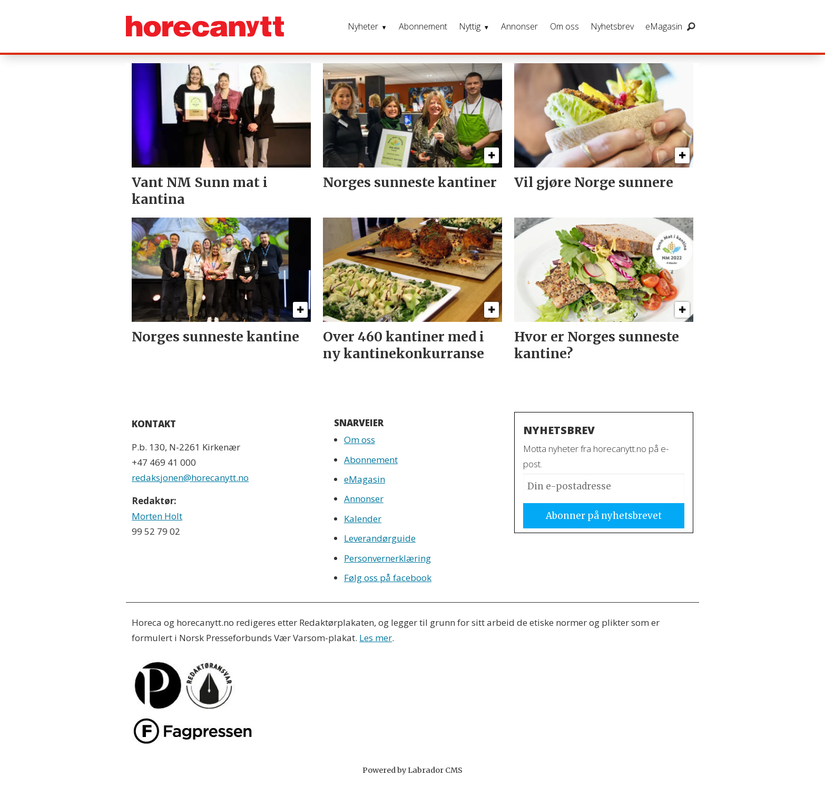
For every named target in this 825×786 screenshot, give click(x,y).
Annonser (519, 26)
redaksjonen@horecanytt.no (190, 477)
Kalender (362, 519)
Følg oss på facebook (387, 578)
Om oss (564, 26)
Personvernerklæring (387, 558)
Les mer (375, 638)
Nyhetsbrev (612, 26)
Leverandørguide (380, 538)
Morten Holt (157, 516)
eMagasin (663, 26)
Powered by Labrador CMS (412, 770)
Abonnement (423, 26)
